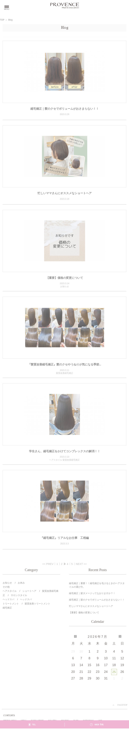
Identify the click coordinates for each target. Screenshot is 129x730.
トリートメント (11, 604)
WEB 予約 (99, 725)
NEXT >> (81, 564)
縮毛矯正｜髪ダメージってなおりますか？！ (92, 594)
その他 (6, 587)
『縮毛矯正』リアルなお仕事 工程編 (64, 538)
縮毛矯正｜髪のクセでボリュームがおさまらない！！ (64, 109)
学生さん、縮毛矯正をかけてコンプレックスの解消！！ (64, 451)
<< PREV (48, 564)
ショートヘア (29, 591)
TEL (34, 725)
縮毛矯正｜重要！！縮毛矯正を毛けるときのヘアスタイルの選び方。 (97, 585)
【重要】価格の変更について (64, 278)
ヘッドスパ (8, 600)
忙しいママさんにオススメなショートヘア (65, 193)
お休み (21, 583)
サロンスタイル (19, 595)
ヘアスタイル (10, 591)
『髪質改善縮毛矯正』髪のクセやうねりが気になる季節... (64, 365)
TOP (2, 20)
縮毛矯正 (7, 608)
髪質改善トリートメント (37, 604)
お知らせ (7, 583)
